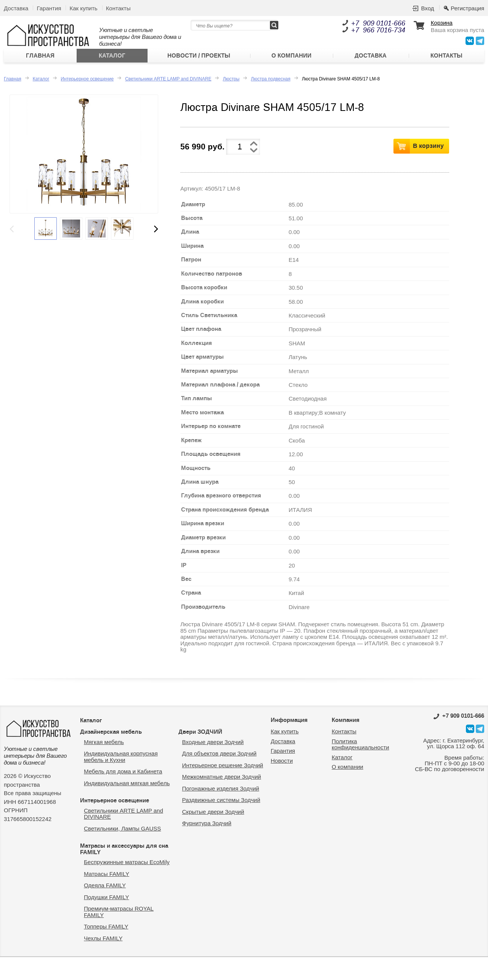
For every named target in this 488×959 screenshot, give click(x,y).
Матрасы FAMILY (106, 875)
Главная (40, 57)
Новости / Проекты (198, 57)
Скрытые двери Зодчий (213, 813)
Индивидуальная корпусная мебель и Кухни (121, 758)
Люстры (231, 80)
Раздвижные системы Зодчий (221, 802)
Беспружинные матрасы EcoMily (127, 864)
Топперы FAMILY (106, 928)
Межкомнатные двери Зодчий (221, 778)
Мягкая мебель (104, 744)
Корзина (442, 23)
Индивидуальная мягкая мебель (127, 785)
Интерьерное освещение (87, 80)
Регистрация (467, 8)
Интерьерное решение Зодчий (222, 767)
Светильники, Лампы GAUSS (122, 830)
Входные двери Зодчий (213, 744)
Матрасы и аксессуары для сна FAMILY (124, 851)
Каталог (112, 57)
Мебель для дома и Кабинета (123, 773)
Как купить (83, 8)
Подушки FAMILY (106, 899)
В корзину (428, 147)
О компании (291, 57)
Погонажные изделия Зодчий (220, 790)
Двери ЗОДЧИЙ (200, 734)
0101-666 (458, 718)
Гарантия (49, 8)
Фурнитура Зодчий (206, 825)
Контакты (118, 8)
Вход (427, 8)
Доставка (16, 8)
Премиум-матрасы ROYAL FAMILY (119, 913)
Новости (282, 762)
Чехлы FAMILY (103, 940)
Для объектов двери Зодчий (219, 755)
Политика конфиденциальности (360, 746)
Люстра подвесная (271, 80)
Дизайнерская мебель (111, 734)
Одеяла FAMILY (105, 887)
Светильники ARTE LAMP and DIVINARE (168, 80)
